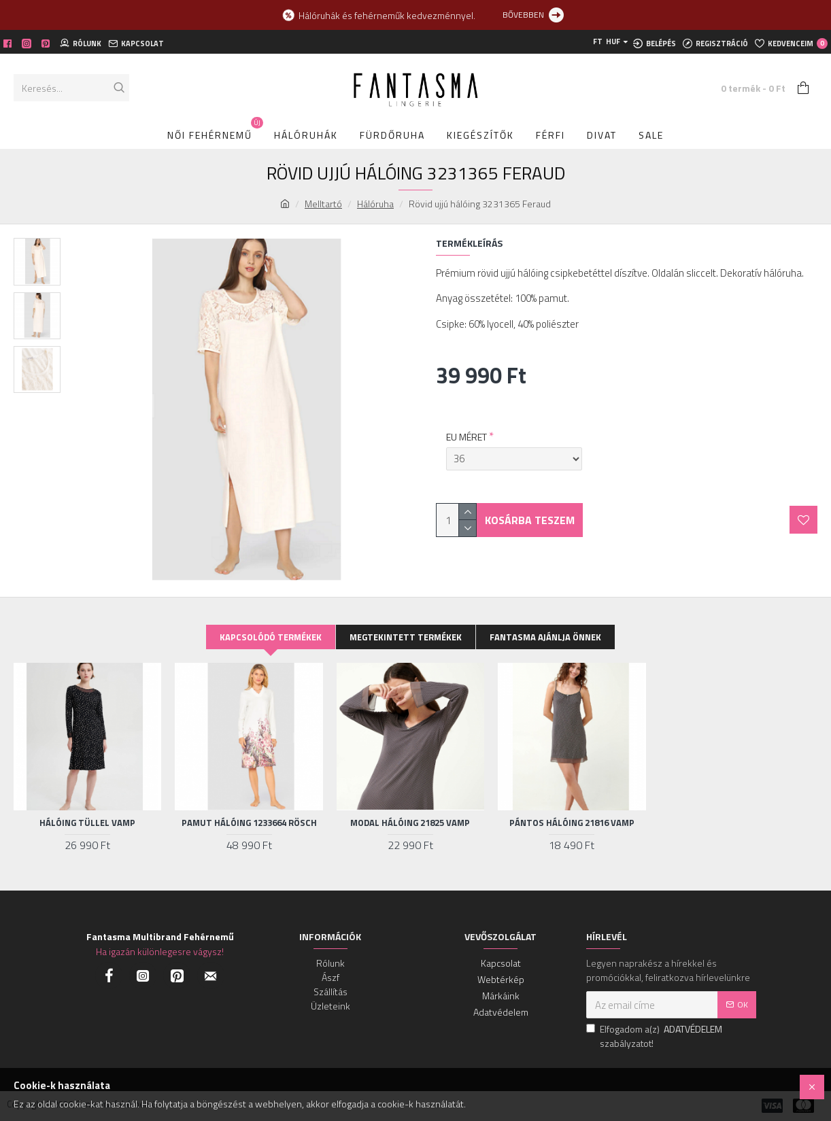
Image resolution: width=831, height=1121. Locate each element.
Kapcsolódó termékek (271, 637)
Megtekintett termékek (406, 637)
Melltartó (323, 203)
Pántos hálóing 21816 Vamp (571, 823)
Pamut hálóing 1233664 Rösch (249, 823)
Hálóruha (375, 203)
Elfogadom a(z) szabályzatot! (655, 1036)
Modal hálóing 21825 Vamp (410, 823)
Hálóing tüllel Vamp (87, 823)
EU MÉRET (466, 430)
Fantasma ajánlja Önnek (545, 637)
